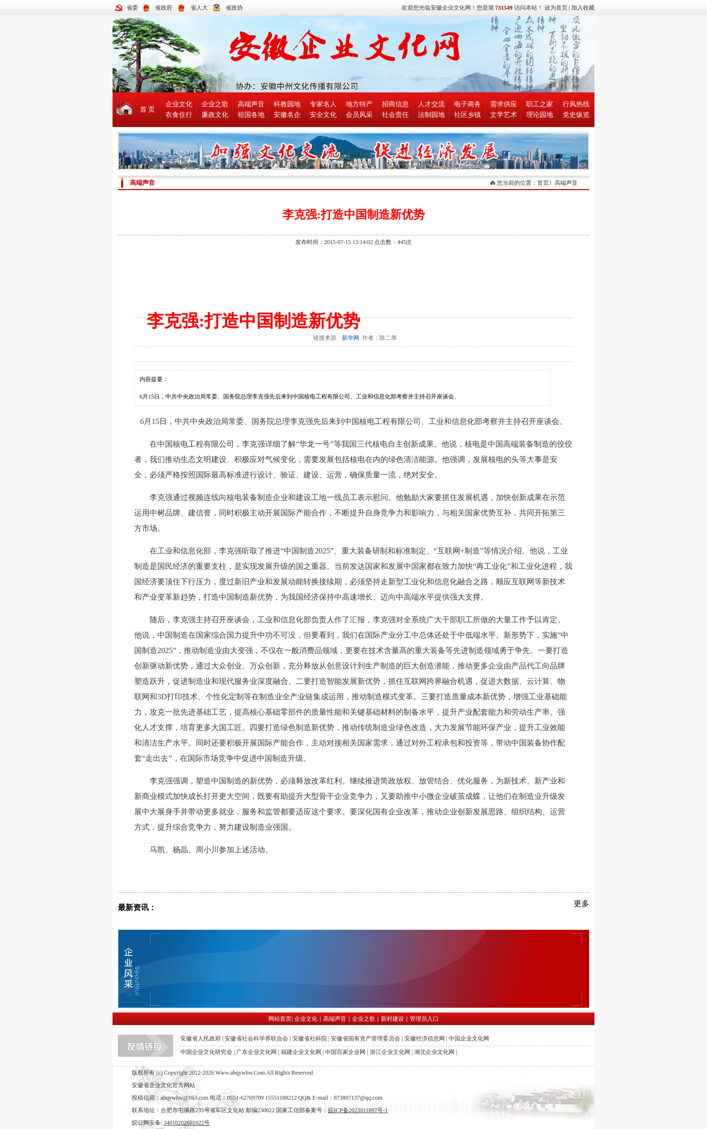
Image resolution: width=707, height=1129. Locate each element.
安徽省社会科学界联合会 (256, 1038)
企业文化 (178, 104)
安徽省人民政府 (200, 1038)
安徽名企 (287, 114)
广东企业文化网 (256, 1052)
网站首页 (279, 1018)
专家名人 (323, 104)
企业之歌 (215, 104)
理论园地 (539, 114)
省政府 (163, 7)
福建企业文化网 (301, 1052)
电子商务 (467, 104)
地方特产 (359, 104)
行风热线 (576, 104)
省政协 (234, 7)
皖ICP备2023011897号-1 (358, 1110)
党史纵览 (576, 114)
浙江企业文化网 (390, 1052)
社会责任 (395, 114)
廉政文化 (215, 114)
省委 (132, 7)
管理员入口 (424, 1018)
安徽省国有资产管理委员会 (365, 1038)
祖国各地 (251, 114)
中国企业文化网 (469, 1038)
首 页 (147, 109)
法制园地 (431, 114)
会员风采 (359, 114)
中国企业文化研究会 (206, 1052)
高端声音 (251, 104)
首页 (543, 183)
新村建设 (392, 1018)
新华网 (350, 337)
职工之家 (539, 104)
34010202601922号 (187, 1122)
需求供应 (503, 104)
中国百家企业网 (345, 1052)
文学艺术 (503, 114)
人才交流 (431, 104)
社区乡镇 (467, 114)
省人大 (199, 7)
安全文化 (323, 114)
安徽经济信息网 (424, 1038)
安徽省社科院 (309, 1038)
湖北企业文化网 (434, 1052)
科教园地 (287, 104)
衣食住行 (178, 114)
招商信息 (395, 104)
